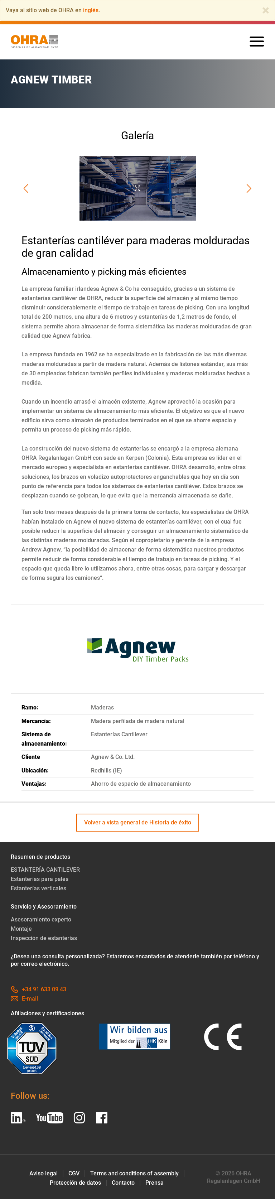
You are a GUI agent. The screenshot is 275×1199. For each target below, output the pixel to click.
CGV (73, 1173)
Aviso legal (43, 1173)
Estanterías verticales (38, 888)
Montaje (21, 928)
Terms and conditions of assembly (134, 1173)
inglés (90, 10)
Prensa (154, 1182)
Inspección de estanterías (44, 938)
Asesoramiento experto (41, 919)
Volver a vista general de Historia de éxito (137, 822)
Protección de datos (75, 1182)
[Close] (265, 10)
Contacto (123, 1182)
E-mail (24, 998)
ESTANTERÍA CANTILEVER (45, 869)
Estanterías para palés (39, 879)
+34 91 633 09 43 (38, 989)
